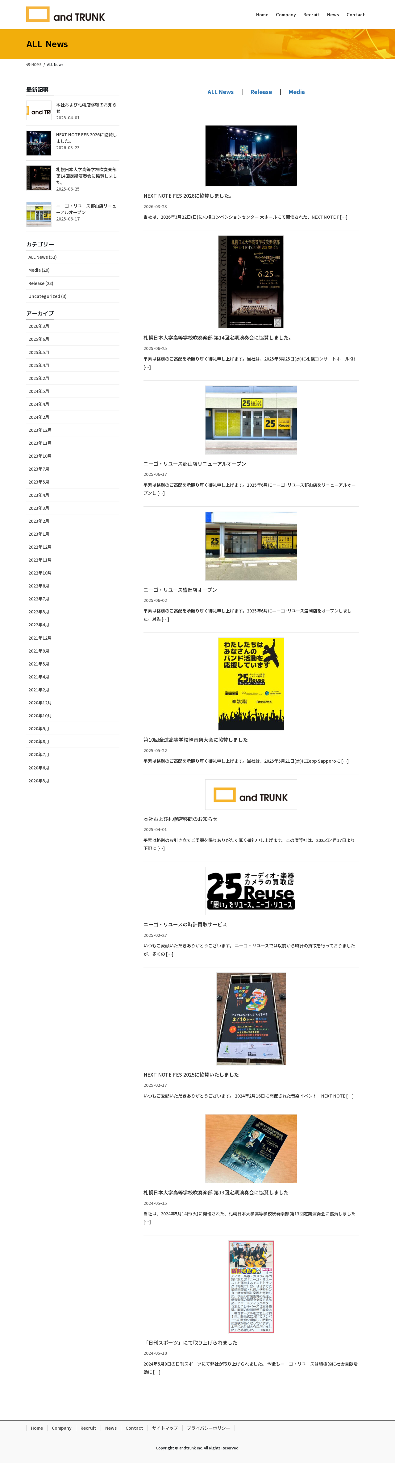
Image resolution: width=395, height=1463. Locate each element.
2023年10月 (40, 456)
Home (37, 1428)
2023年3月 (38, 508)
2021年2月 (38, 689)
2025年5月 (38, 352)
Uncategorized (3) (47, 296)
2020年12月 (40, 702)
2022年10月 (40, 573)
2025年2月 (38, 378)
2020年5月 (38, 780)
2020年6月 (38, 767)
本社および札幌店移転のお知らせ (180, 818)
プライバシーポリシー (208, 1428)
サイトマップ (165, 1428)
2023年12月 (40, 430)
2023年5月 (38, 482)
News (111, 1428)
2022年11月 (40, 560)
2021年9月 (38, 651)
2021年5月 (38, 664)
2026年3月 (38, 326)
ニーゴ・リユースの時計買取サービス (185, 924)
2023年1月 (38, 534)
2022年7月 (38, 599)
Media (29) (39, 270)
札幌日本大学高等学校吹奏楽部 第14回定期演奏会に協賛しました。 (218, 337)
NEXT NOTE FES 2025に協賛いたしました (191, 1074)
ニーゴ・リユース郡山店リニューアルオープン (194, 463)
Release (261, 92)
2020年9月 (38, 728)
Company (62, 1428)
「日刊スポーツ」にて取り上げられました (190, 1342)
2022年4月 (38, 624)
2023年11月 (40, 443)
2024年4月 (38, 404)
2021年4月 (38, 677)
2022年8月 (38, 586)
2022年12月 (40, 547)
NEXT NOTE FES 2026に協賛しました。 (188, 195)
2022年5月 (38, 611)
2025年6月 (38, 339)
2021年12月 (40, 638)
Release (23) (40, 283)
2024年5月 (38, 391)
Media (297, 92)
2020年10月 (40, 715)
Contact (134, 1428)
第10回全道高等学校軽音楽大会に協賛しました (195, 739)
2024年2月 (38, 417)
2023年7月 (38, 469)
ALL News (221, 92)
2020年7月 (38, 754)
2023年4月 (38, 495)
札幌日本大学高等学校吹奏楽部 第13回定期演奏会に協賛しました (216, 1192)
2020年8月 (38, 741)
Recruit (88, 1428)
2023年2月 (38, 521)
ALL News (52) (42, 257)
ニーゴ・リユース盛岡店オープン (180, 589)
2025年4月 (38, 365)
